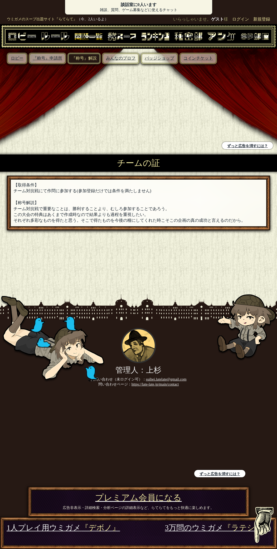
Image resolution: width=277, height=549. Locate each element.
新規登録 (261, 19)
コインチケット (198, 58)
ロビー (17, 58)
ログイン (240, 19)
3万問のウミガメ (217, 527)
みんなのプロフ (120, 58)
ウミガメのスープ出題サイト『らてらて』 (42, 19)
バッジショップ (159, 58)
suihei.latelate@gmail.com (166, 379)
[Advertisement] (71, 104)
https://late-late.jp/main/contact (155, 384)
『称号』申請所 (47, 58)
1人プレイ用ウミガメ (63, 527)
